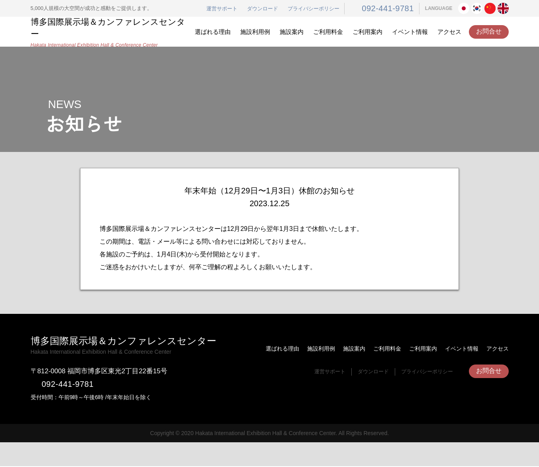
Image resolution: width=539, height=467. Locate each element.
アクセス (449, 32)
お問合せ (489, 31)
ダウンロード (270, 9)
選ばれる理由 (213, 32)
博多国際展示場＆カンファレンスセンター (110, 32)
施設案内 (292, 32)
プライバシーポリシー (321, 9)
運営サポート (229, 9)
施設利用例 (255, 32)
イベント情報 (410, 32)
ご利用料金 (328, 32)
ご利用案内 (367, 32)
